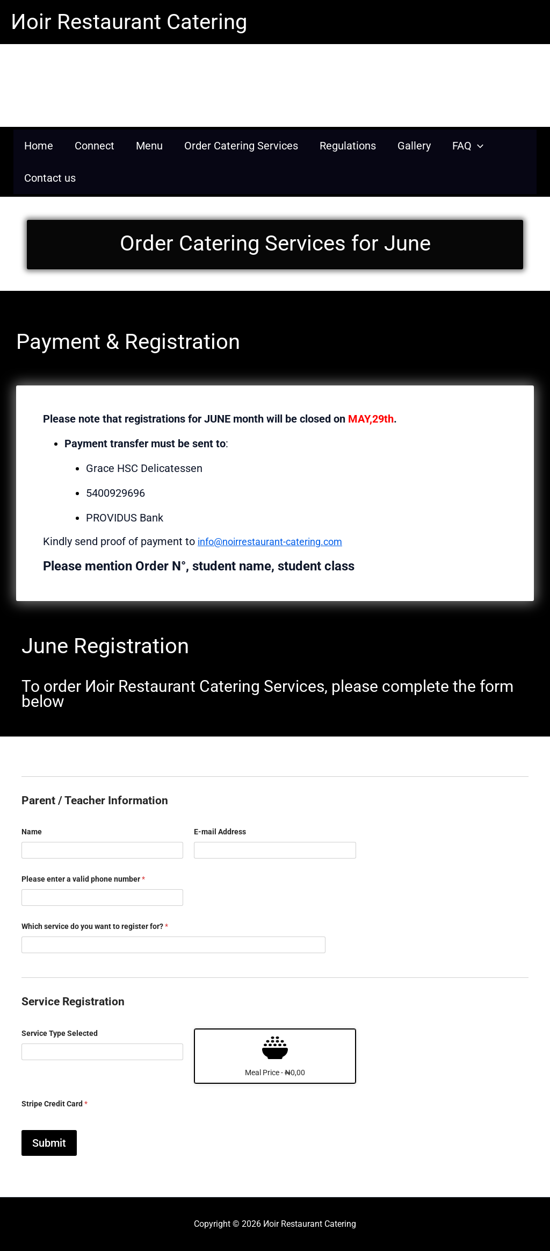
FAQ (467, 146)
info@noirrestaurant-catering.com (279, 541)
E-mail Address (220, 831)
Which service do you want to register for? (94, 926)
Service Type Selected (59, 1033)
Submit (49, 1142)
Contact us (50, 177)
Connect (94, 145)
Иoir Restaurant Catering (129, 21)
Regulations (348, 145)
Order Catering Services (241, 145)
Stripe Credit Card (54, 1103)
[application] (477, 146)
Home (38, 145)
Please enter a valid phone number (83, 879)
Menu (149, 145)
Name (31, 831)
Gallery (414, 145)
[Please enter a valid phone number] (102, 897)
